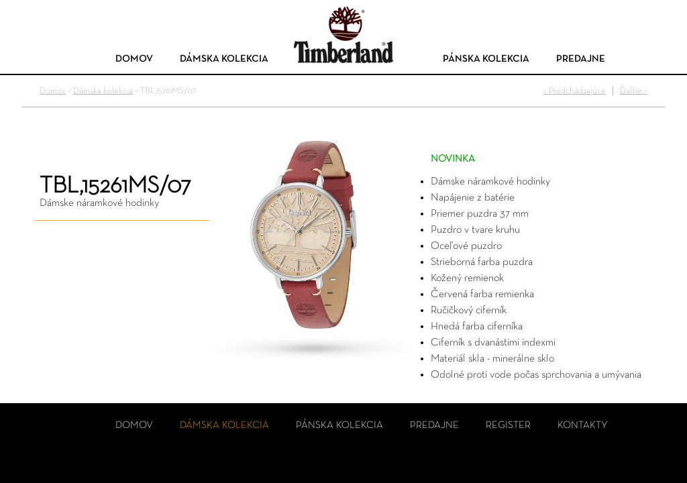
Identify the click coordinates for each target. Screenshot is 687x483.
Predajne (580, 59)
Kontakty (583, 425)
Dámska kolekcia (224, 59)
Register (508, 425)
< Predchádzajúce (574, 91)
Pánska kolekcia (486, 59)
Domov (134, 59)
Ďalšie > (633, 91)
